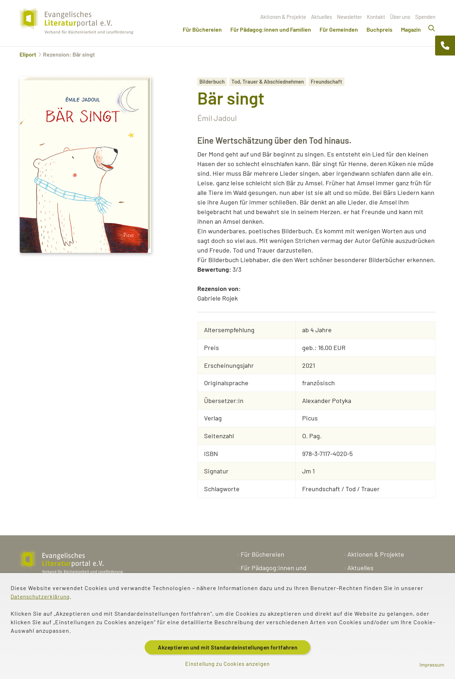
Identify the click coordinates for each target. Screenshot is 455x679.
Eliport (28, 54)
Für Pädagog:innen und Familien (270, 29)
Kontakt (376, 17)
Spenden (425, 17)
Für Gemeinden (339, 29)
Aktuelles (321, 17)
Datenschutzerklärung (42, 595)
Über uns (400, 17)
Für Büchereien (202, 29)
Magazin (411, 29)
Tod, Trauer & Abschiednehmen (267, 81)
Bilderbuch (212, 81)
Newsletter (349, 17)
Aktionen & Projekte (283, 17)
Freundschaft (326, 81)
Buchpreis (379, 29)
